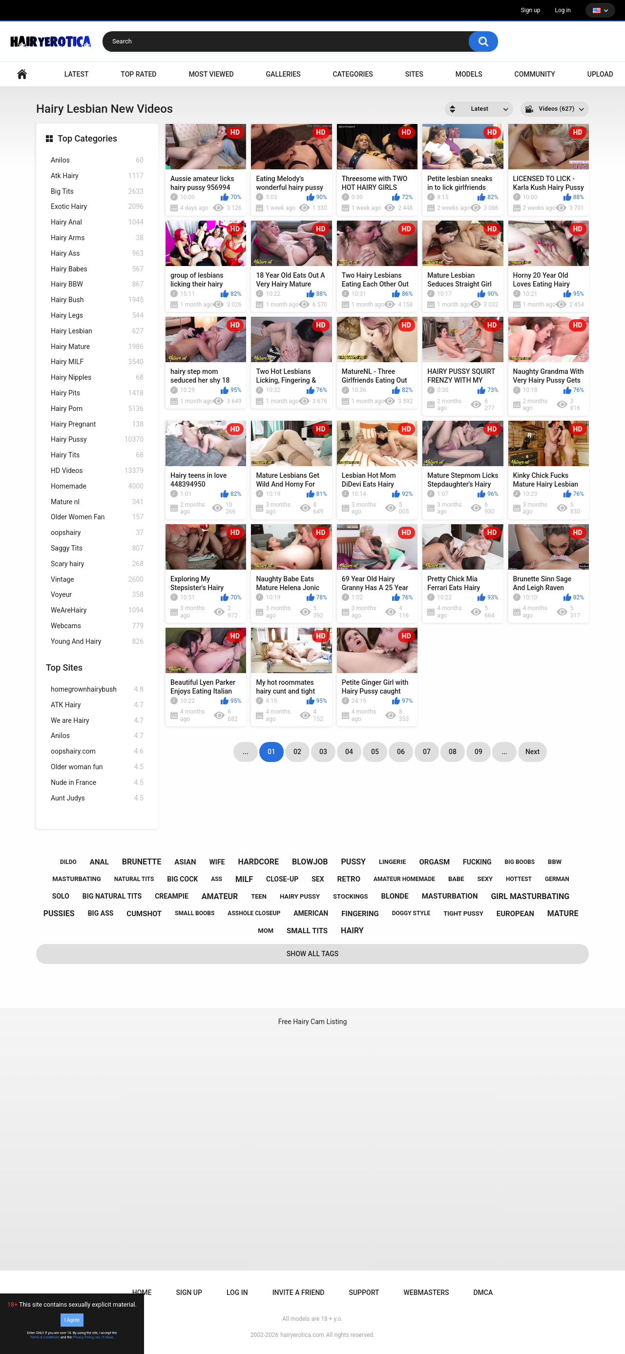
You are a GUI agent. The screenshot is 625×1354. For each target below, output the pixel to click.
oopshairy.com (97, 751)
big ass (101, 913)
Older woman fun (97, 767)
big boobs (520, 862)
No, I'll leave (104, 1337)
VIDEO (22, 74)
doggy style (411, 913)
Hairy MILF (97, 362)
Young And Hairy (97, 641)
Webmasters (426, 1292)
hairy (352, 930)
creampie (171, 896)
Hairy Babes (97, 269)
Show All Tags (313, 954)
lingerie (392, 861)
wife (217, 862)
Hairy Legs (97, 315)
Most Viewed (210, 74)
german (557, 879)
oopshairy (97, 533)
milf (244, 879)
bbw (555, 861)
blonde (394, 896)
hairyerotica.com (302, 1335)
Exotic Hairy (97, 207)
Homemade (97, 486)
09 (478, 752)
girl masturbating (530, 896)
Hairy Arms (97, 238)
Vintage (97, 579)
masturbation (450, 896)
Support (364, 1292)
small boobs (194, 913)
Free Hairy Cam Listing (312, 1022)
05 (375, 752)
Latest (76, 74)
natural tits (134, 879)
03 (323, 752)
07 (427, 752)
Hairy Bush (97, 300)
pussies (59, 913)
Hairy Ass (97, 253)
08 (453, 752)
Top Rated (138, 74)
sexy (485, 878)
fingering (360, 913)
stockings (350, 896)
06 (401, 752)
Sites (414, 74)
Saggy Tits (97, 548)
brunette (141, 861)
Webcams (97, 626)
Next (532, 752)
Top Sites (64, 667)
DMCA (483, 1292)
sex (318, 879)
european (515, 913)
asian (185, 862)
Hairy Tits (97, 455)
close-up (282, 879)
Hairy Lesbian (97, 331)
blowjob (310, 861)
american (310, 913)
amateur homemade (404, 879)
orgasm (434, 862)
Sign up (531, 10)
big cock (182, 879)
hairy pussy (300, 896)
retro (348, 879)
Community (535, 74)
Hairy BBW (97, 284)
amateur (220, 896)
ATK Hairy (97, 705)
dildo (68, 862)
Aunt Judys (97, 798)
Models (469, 74)
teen (259, 896)
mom (265, 930)
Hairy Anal (97, 222)
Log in (563, 10)
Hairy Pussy (97, 439)
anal (99, 862)
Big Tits (97, 191)
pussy (353, 861)
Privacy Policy (83, 1337)
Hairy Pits (97, 393)
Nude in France (97, 783)
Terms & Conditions (45, 1337)
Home (142, 1292)
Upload (600, 74)
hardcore (258, 861)
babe (456, 878)
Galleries (283, 74)
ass (216, 879)
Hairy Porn (97, 409)
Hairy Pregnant (97, 424)
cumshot (144, 913)
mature (563, 913)
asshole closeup (254, 913)
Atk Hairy (97, 176)
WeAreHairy (97, 610)
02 (297, 752)
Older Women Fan (97, 517)
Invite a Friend (298, 1292)
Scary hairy (97, 564)
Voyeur (97, 595)
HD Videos (97, 471)
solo (60, 896)
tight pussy (463, 913)
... (504, 752)
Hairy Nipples (97, 377)
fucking (477, 862)
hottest (519, 879)
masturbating (76, 878)
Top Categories (87, 138)
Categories (353, 74)
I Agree (72, 1320)
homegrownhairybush (97, 689)
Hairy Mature (97, 347)
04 (349, 752)
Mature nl (97, 502)
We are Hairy (97, 721)
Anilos (97, 160)
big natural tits (112, 896)
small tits (307, 930)
